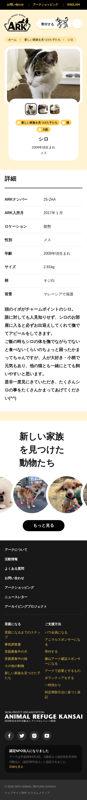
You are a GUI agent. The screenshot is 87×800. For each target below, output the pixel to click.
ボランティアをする (59, 678)
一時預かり (53, 685)
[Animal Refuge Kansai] (17, 22)
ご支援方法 (53, 624)
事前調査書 (13, 644)
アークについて (16, 550)
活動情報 (11, 559)
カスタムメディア (39, 792)
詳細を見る (16, 766)
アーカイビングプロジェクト (26, 606)
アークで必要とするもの (63, 671)
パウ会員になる (56, 632)
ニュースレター (16, 597)
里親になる (13, 624)
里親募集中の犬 (16, 651)
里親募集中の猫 (16, 659)
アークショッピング (19, 587)
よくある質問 (14, 568)
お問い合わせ (14, 578)
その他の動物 (14, 666)
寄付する (51, 651)
